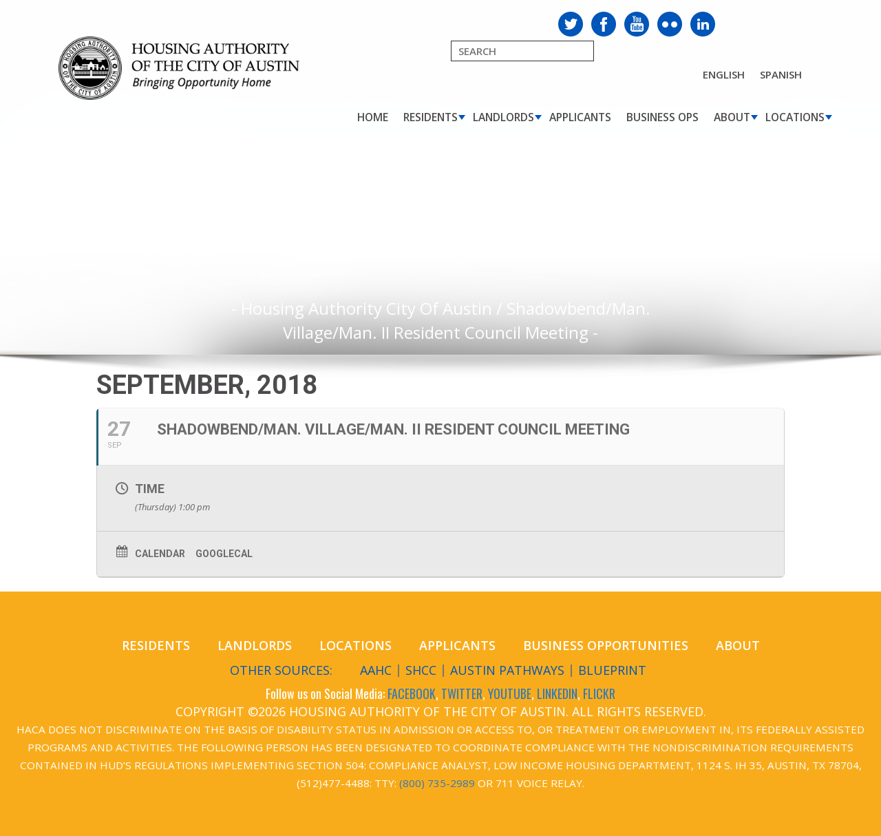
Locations (795, 117)
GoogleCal (224, 553)
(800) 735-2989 (437, 783)
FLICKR (599, 693)
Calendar (160, 553)
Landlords (503, 117)
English (724, 74)
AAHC (376, 670)
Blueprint (612, 670)
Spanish (781, 74)
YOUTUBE (509, 693)
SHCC (420, 670)
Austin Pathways (507, 670)
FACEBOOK (412, 693)
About (732, 117)
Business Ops (662, 117)
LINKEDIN (557, 693)
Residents (430, 117)
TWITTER (461, 693)
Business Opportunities (605, 645)
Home (372, 117)
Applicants (580, 117)
